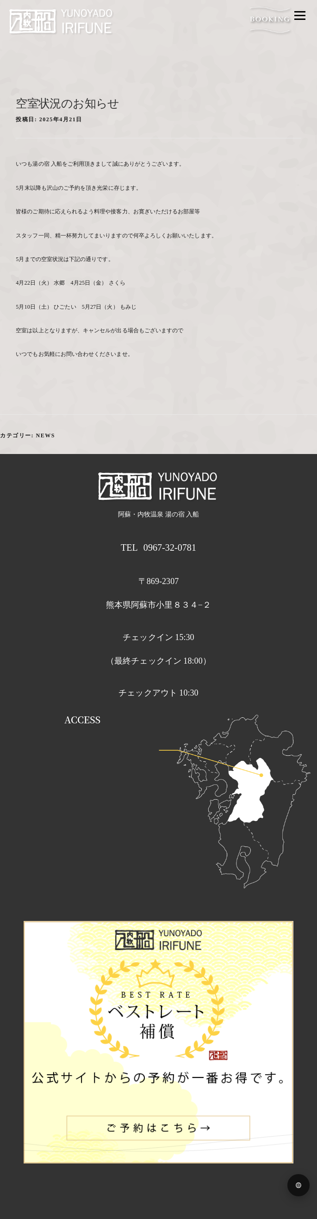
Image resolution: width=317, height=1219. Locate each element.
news (45, 435)
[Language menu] (298, 1185)
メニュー (300, 15)
